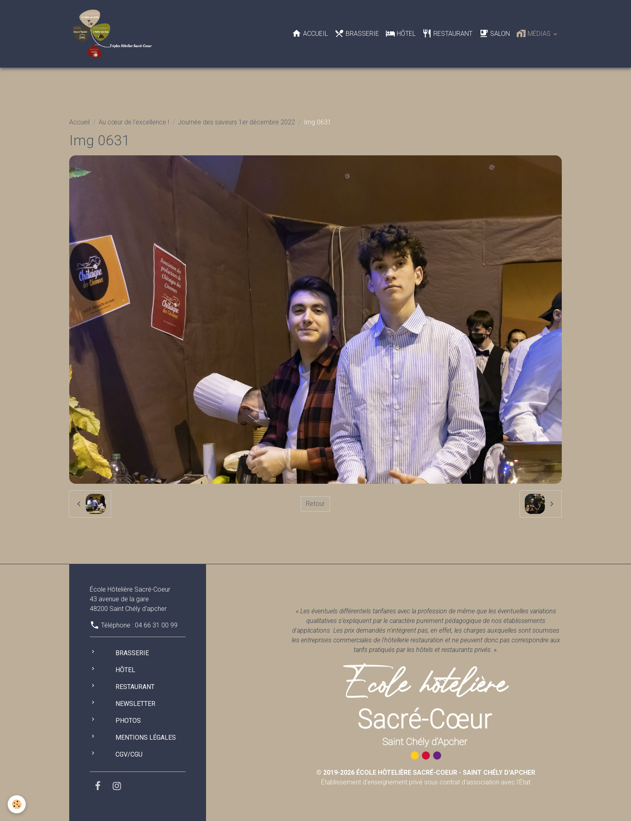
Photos (128, 720)
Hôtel (401, 33)
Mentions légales (145, 737)
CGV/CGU (128, 754)
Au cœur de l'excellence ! (134, 122)
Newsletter (135, 704)
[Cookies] (17, 804)
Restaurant (447, 33)
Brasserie (356, 33)
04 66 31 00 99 (156, 625)
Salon (494, 33)
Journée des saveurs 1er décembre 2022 (236, 122)
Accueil (310, 33)
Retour (315, 503)
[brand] (113, 34)
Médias (534, 33)
